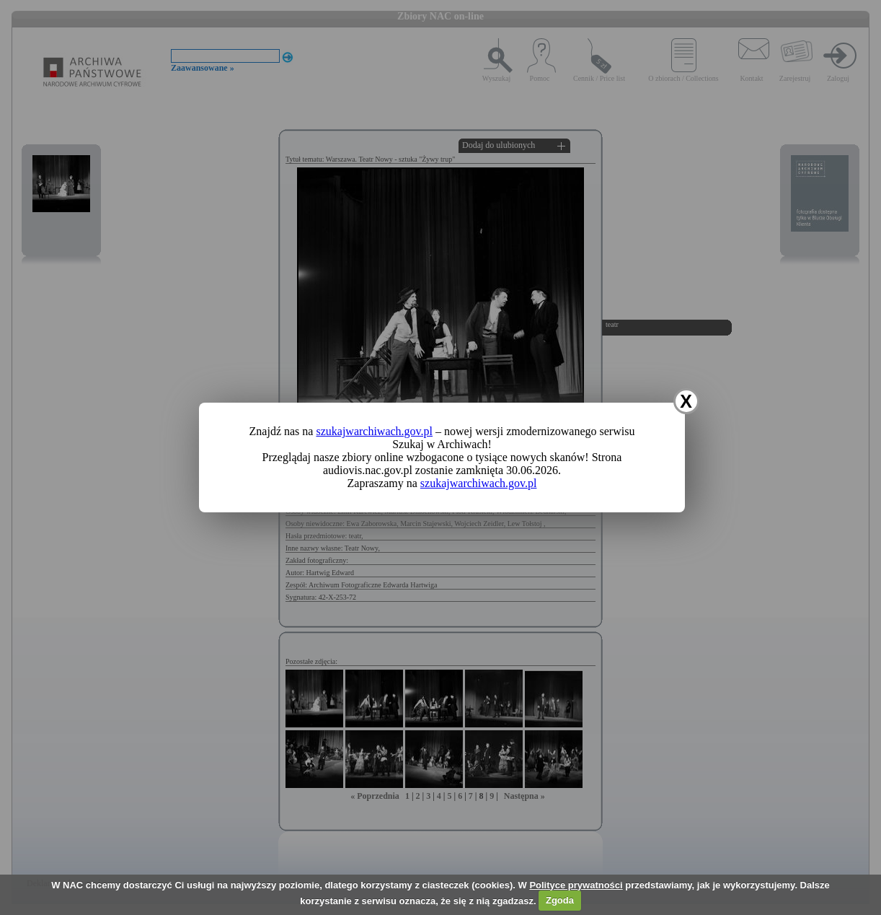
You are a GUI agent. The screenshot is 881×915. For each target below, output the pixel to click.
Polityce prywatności (575, 885)
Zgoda (560, 900)
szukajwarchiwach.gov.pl (374, 431)
